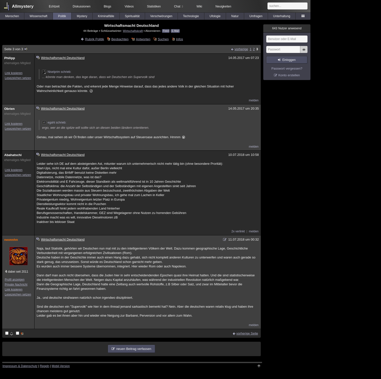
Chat (178, 6)
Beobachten (119, 39)
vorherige (241, 49)
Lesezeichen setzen (18, 78)
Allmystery (23, 6)
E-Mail (175, 31)
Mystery (82, 16)
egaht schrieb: (54, 122)
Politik (62, 16)
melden (254, 100)
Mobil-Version (61, 366)
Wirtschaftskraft (133, 30)
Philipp (9, 58)
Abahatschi (13, 155)
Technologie (191, 16)
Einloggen (289, 60)
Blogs (107, 6)
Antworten (143, 39)
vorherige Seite (247, 333)
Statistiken (154, 6)
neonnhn (11, 240)
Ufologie (215, 16)
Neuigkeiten (223, 6)
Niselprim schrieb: (56, 72)
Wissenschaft (38, 16)
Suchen (163, 39)
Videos (129, 6)
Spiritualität (132, 16)
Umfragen (256, 16)
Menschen (12, 16)
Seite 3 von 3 (16, 49)
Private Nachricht (16, 284)
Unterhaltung (281, 16)
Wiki (199, 6)
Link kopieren (13, 73)
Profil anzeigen (14, 279)
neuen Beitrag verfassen (133, 349)
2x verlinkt (238, 231)
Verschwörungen (161, 16)
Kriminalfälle (106, 16)
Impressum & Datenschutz (20, 366)
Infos (179, 39)
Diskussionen (81, 6)
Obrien (9, 109)
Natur (234, 16)
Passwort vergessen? (286, 68)
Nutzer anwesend (287, 28)
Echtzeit (54, 6)
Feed (166, 31)
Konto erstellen (289, 75)
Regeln (44, 366)
